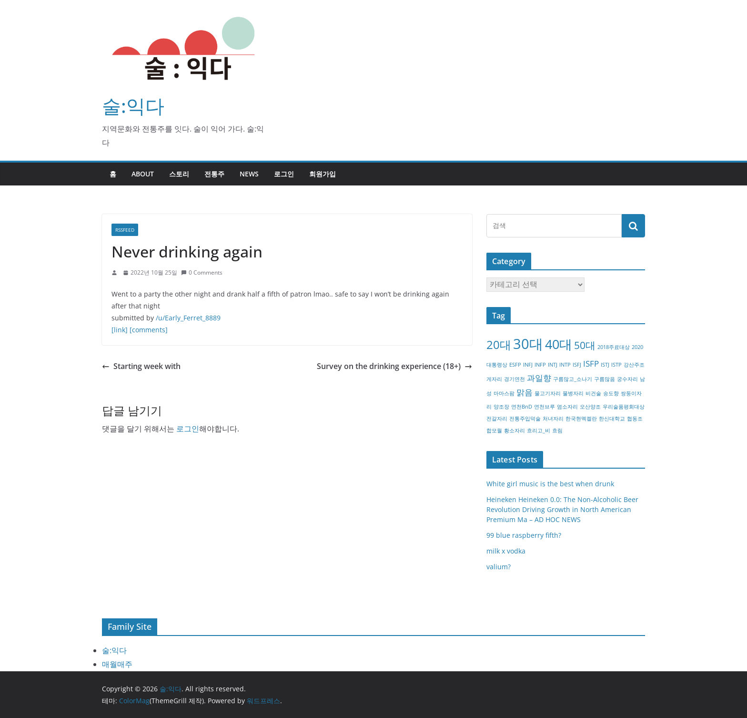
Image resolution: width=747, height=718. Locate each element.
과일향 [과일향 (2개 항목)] (539, 377)
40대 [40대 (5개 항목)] (558, 344)
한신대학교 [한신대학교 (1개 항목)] (612, 418)
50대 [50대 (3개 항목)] (585, 345)
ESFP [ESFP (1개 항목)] (515, 364)
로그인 (284, 173)
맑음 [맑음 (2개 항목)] (524, 392)
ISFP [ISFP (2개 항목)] (591, 363)
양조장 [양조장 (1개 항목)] (501, 406)
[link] (119, 329)
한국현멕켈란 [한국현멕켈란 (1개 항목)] (581, 418)
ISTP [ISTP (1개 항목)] (616, 364)
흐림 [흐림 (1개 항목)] (557, 430)
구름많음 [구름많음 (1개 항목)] (604, 379)
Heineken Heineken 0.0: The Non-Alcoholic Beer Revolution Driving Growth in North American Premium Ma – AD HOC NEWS (562, 509)
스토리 (179, 173)
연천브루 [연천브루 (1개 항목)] (544, 406)
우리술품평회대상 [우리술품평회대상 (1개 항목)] (624, 406)
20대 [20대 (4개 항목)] (498, 344)
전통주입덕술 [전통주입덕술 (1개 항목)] (525, 418)
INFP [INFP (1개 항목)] (540, 364)
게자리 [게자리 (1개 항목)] (494, 379)
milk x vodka (505, 550)
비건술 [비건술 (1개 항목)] (593, 393)
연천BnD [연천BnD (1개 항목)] (521, 406)
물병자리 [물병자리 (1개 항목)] (573, 393)
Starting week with (141, 366)
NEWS (249, 173)
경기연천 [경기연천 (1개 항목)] (514, 379)
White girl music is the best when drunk (550, 483)
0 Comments (201, 272)
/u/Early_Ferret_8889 (188, 317)
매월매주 (117, 664)
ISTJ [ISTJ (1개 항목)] (605, 364)
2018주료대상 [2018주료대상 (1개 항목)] (613, 347)
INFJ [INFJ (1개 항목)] (528, 364)
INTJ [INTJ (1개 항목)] (552, 364)
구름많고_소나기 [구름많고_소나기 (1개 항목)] (572, 379)
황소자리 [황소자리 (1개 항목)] (514, 430)
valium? (498, 566)
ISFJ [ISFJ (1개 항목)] (577, 364)
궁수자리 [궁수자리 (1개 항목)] (627, 379)
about (142, 173)
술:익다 (133, 105)
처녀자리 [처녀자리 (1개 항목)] (553, 418)
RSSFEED (124, 229)
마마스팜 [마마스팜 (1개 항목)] (504, 393)
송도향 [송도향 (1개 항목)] (611, 393)
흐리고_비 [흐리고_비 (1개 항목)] (538, 430)
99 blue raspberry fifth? (523, 535)
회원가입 (322, 173)
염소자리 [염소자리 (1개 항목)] (567, 406)
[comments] (149, 329)
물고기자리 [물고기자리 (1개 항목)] (548, 393)
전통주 (214, 173)
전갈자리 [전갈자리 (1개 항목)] (496, 418)
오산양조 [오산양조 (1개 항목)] (590, 406)
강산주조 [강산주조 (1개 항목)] (634, 364)
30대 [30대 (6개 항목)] (528, 343)
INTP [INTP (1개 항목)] (565, 364)
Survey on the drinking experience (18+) (394, 366)
